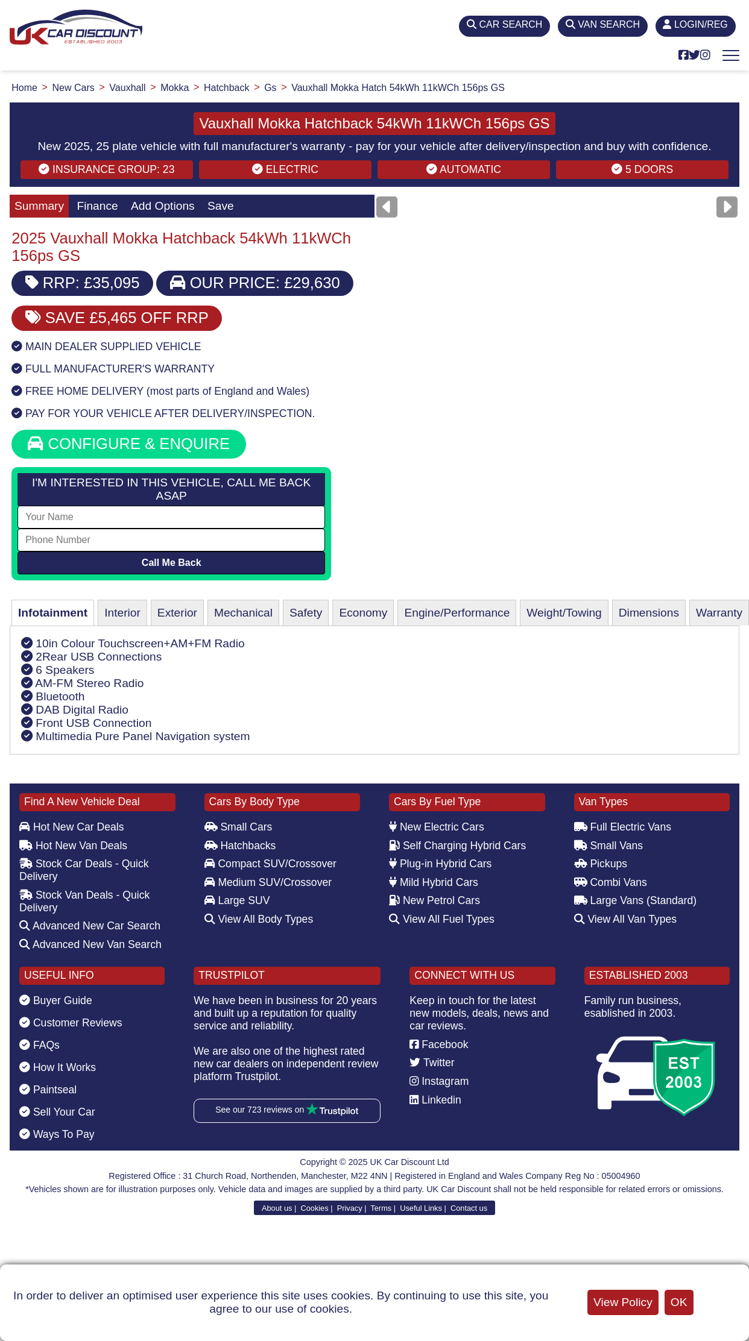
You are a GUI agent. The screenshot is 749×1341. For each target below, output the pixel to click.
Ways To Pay (57, 1134)
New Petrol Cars (434, 900)
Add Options (163, 205)
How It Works (57, 1067)
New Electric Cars (436, 827)
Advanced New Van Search (90, 944)
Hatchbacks (240, 846)
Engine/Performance (457, 612)
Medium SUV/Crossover (268, 882)
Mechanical (243, 612)
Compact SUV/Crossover (270, 864)
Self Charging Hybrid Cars (457, 846)
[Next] (727, 207)
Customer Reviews (70, 1023)
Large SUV (237, 900)
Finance (97, 205)
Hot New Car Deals (71, 827)
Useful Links (421, 1208)
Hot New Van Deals (73, 846)
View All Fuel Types (442, 919)
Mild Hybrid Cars (433, 882)
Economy (363, 612)
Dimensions (649, 612)
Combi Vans (610, 882)
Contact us (468, 1208)
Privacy (349, 1208)
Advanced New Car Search (89, 926)
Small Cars (238, 827)
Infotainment (52, 612)
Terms (380, 1208)
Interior (122, 612)
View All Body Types (259, 919)
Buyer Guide (55, 1000)
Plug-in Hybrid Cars (440, 864)
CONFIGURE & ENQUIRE (129, 443)
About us (277, 1208)
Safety (305, 612)
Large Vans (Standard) (635, 900)
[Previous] (386, 207)
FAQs (39, 1045)
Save (220, 205)
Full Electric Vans (623, 827)
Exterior (177, 612)
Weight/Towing (563, 612)
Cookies (314, 1208)
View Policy (623, 1302)
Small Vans (608, 846)
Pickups (601, 864)
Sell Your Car (57, 1112)
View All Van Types (625, 919)
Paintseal (48, 1090)
